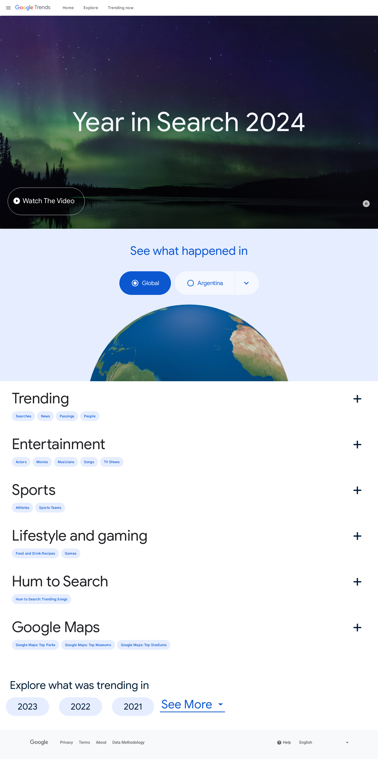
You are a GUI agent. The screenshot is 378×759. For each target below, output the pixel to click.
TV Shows (112, 462)
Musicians (66, 462)
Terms (84, 742)
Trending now (120, 7)
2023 (27, 706)
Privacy (66, 742)
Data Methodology (128, 742)
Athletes (22, 507)
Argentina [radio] (205, 283)
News (45, 416)
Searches (23, 416)
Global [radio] (145, 283)
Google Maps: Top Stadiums (144, 645)
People (90, 416)
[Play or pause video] (366, 203)
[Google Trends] (32, 8)
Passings (67, 416)
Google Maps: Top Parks (35, 645)
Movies (42, 462)
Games (70, 553)
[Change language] (324, 742)
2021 (133, 706)
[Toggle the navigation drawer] (8, 8)
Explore (91, 7)
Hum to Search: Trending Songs (41, 599)
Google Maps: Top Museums (88, 645)
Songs (89, 462)
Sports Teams (50, 507)
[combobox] (247, 283)
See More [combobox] (186, 704)
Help (284, 742)
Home (68, 7)
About (101, 742)
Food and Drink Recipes (35, 553)
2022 (80, 706)
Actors (21, 462)
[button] (369, 206)
